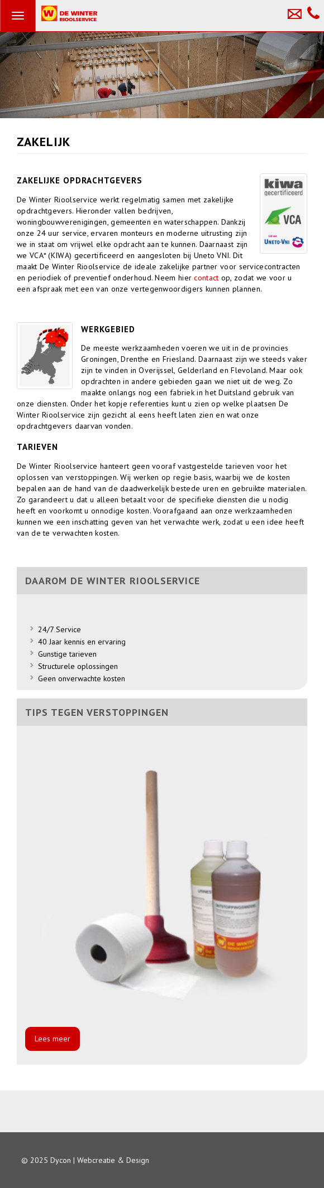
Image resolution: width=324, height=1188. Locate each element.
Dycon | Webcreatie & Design (99, 1160)
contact (207, 278)
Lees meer (52, 1039)
